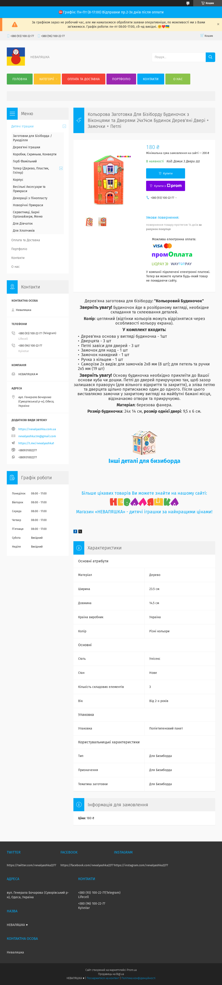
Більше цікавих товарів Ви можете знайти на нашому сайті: (144, 493)
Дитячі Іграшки (22, 126)
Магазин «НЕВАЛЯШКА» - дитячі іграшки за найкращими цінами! (144, 511)
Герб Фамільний (25, 161)
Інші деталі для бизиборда (144, 460)
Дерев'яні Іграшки (26, 147)
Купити (168, 173)
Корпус (18, 180)
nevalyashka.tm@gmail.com (37, 436)
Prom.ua (132, 970)
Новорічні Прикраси (28, 205)
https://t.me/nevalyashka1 (36, 443)
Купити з (167, 186)
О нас (178, 79)
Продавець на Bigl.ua (111, 974)
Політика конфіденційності (138, 978)
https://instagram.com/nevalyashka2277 (141, 865)
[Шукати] (210, 57)
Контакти (151, 79)
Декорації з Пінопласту (30, 198)
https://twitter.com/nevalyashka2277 (31, 865)
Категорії (46, 79)
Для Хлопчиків (24, 231)
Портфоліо (121, 79)
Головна (19, 79)
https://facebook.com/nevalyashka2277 (86, 865)
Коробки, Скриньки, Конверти (34, 154)
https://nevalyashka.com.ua (37, 429)
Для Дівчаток (23, 224)
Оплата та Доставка (84, 79)
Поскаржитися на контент (103, 978)
